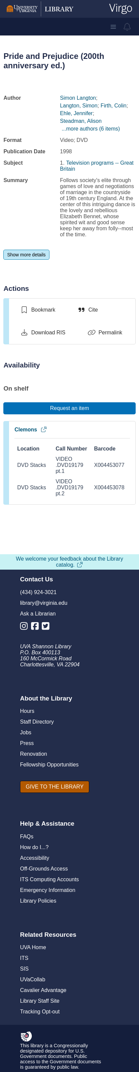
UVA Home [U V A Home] (33, 947)
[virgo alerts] (127, 26)
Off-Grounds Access (44, 869)
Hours (27, 711)
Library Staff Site (39, 1001)
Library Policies (38, 901)
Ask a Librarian (38, 613)
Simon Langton (78, 98)
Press (27, 743)
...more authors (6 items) (91, 129)
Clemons (30, 429)
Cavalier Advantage (43, 990)
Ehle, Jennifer (76, 113)
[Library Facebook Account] (36, 627)
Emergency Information (47, 890)
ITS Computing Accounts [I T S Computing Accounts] (49, 879)
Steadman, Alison (81, 121)
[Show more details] (26, 255)
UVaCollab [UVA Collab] (32, 979)
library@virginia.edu (43, 603)
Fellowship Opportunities (49, 764)
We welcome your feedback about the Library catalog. (69, 562)
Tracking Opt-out (40, 1011)
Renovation (33, 754)
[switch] (37, 310)
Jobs (25, 732)
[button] (113, 26)
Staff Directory (37, 722)
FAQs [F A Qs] (26, 836)
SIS (24, 969)
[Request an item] (69, 408)
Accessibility (34, 858)
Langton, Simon (79, 105)
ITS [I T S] (24, 958)
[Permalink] (105, 333)
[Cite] (87, 310)
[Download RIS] (42, 333)
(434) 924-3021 (38, 592)
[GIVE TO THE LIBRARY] (54, 787)
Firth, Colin (113, 105)
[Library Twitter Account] (47, 627)
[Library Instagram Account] (25, 627)
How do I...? (34, 847)
